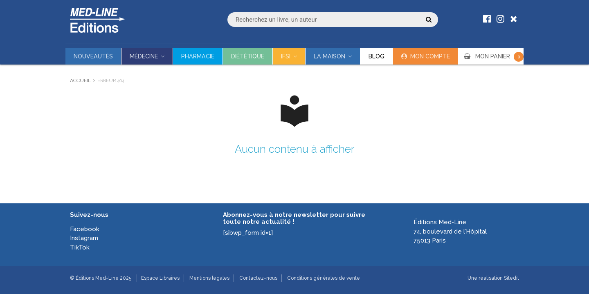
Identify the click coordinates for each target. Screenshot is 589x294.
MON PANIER (499, 56)
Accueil (80, 80)
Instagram (84, 238)
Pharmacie (197, 56)
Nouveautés (93, 56)
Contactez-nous (258, 278)
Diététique (247, 56)
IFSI (285, 56)
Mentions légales (209, 278)
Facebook (84, 229)
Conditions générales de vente (323, 278)
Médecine (144, 56)
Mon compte (430, 56)
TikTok (80, 247)
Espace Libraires (160, 278)
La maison (329, 56)
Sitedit (511, 278)
